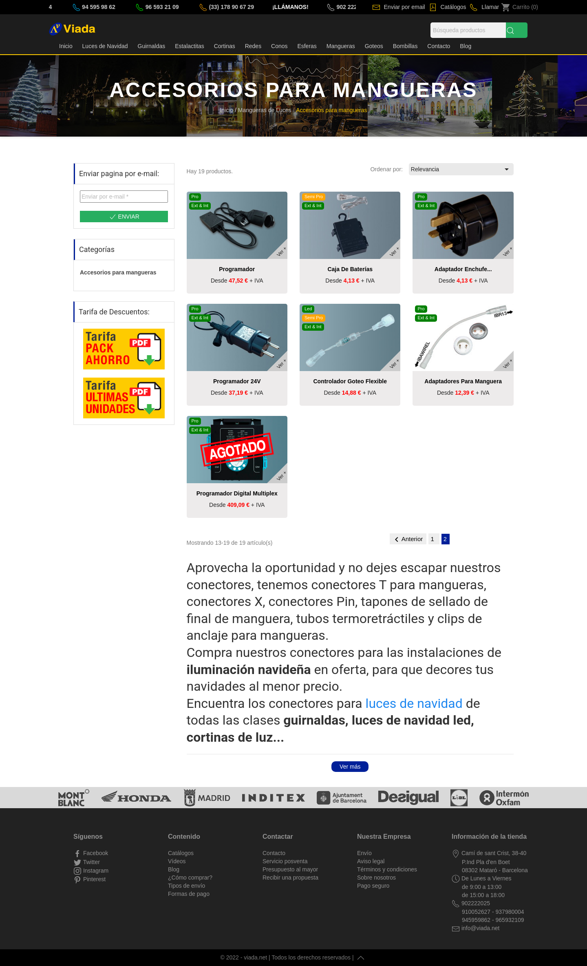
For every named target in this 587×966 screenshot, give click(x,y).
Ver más (350, 766)
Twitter (91, 862)
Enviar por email (403, 7)
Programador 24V (237, 381)
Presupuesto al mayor (290, 869)
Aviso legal (370, 861)
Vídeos (177, 861)
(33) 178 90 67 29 (247, 7)
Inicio (66, 46)
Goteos (374, 46)
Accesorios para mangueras (118, 272)
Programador (237, 269)
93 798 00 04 (51, 7)
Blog (465, 46)
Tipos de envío (186, 885)
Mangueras (341, 46)
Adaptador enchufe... (463, 269)
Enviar (123, 217)
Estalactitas (189, 46)
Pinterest (94, 879)
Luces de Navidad (105, 46)
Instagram (95, 870)
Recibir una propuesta (290, 877)
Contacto (438, 46)
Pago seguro (373, 885)
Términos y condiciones (387, 869)
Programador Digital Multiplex (237, 493)
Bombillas (405, 46)
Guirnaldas (152, 46)
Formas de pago (189, 894)
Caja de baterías (350, 269)
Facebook (95, 853)
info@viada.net (480, 928)
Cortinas (224, 46)
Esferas (306, 46)
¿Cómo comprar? (190, 877)
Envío (364, 853)
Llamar (489, 7)
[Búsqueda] (468, 30)
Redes (253, 46)
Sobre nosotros (376, 877)
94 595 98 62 (115, 7)
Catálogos (452, 7)
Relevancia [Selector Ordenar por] (461, 169)
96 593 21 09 (178, 7)
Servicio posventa (285, 861)
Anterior (408, 539)
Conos (279, 46)
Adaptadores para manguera (463, 381)
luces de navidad (414, 703)
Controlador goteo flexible (349, 381)
